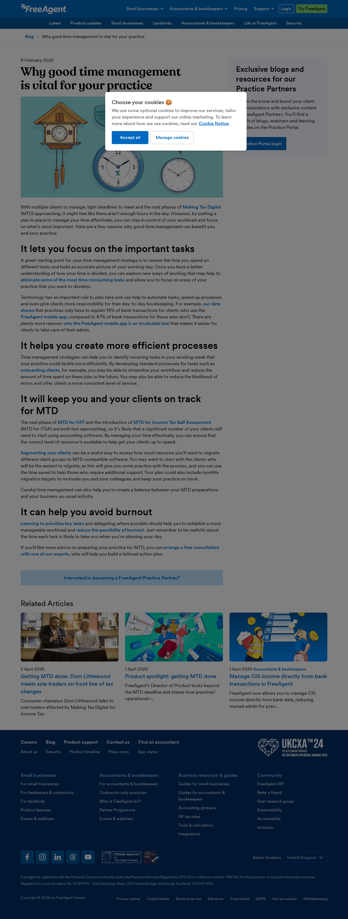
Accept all (130, 137)
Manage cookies (172, 137)
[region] (176, 121)
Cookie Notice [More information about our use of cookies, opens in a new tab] (214, 123)
